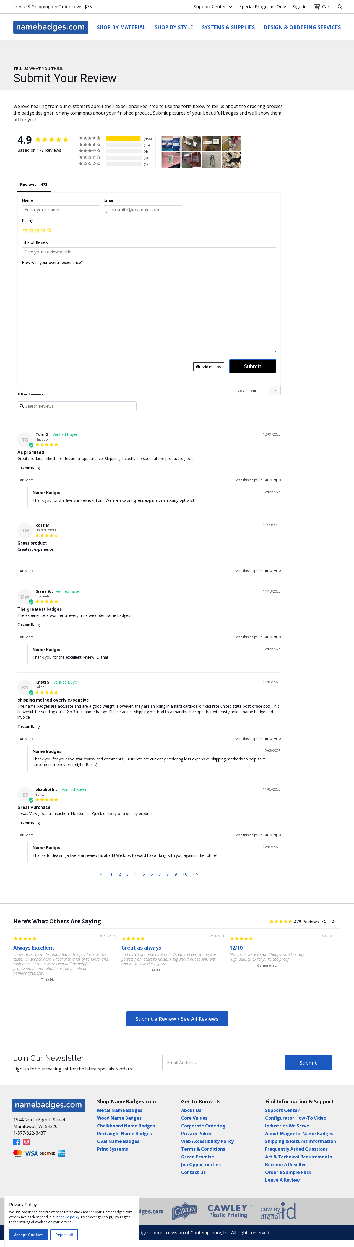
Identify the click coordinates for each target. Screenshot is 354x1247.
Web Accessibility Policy (207, 1141)
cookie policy (69, 1217)
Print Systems (112, 1149)
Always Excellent (33, 947)
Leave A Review (282, 1180)
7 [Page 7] (159, 874)
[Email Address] (221, 1062)
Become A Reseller (285, 1164)
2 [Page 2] (119, 874)
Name (27, 200)
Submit (308, 1062)
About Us (191, 1110)
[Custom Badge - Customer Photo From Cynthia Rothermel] (188, 160)
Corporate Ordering (203, 1126)
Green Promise (197, 1157)
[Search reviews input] (77, 406)
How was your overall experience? (52, 262)
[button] (25, 231)
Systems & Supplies (228, 27)
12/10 (236, 947)
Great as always (141, 947)
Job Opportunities (201, 1164)
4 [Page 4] (135, 874)
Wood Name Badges (119, 1118)
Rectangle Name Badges (124, 1133)
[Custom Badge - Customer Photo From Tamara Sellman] (167, 143)
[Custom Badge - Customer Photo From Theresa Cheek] (231, 160)
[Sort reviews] (257, 390)
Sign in (300, 7)
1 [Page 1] (111, 874)
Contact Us (193, 1172)
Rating (27, 220)
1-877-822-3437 (29, 1133)
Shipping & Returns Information (300, 1141)
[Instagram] (26, 1142)
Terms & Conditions (203, 1149)
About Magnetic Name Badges (299, 1133)
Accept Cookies (28, 1234)
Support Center (213, 7)
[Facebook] (16, 1142)
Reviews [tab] (28, 184)
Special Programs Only (262, 7)
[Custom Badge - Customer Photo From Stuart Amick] (211, 160)
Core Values (194, 1118)
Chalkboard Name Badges (126, 1126)
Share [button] (27, 480)
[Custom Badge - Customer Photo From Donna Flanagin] (231, 143)
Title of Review (35, 242)
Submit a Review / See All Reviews (177, 1018)
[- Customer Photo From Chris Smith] (187, 143)
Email (109, 200)
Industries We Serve (287, 1126)
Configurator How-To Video (295, 1118)
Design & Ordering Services (302, 27)
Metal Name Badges (119, 1110)
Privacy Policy (196, 1133)
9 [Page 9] (176, 874)
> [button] (197, 874)
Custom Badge (29, 467)
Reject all (64, 1234)
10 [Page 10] (185, 874)
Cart (322, 6)
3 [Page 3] (127, 874)
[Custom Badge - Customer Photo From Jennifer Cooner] (171, 160)
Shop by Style (174, 27)
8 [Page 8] (167, 874)
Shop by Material (121, 27)
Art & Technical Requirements (298, 1157)
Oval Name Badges (118, 1141)
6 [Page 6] (151, 874)
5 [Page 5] (143, 874)
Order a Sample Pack (288, 1172)
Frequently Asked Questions (296, 1149)
